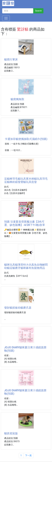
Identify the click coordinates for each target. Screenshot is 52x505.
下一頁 (28, 455)
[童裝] (17, 10)
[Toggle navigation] (6, 18)
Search (38, 10)
